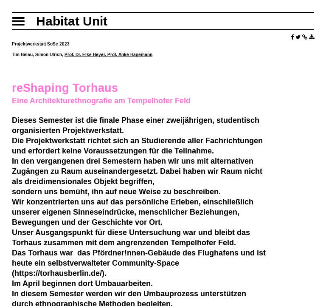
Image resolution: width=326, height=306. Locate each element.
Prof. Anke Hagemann (129, 54)
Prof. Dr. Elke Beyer (85, 54)
